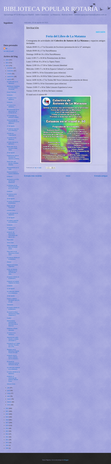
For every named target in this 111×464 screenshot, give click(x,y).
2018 (7, 420)
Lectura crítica (11, 210)
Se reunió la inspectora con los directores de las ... (13, 363)
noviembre (10, 71)
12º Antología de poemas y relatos (12, 116)
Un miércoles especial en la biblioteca (13, 368)
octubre (9, 73)
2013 (7, 434)
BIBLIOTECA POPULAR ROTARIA (51, 8)
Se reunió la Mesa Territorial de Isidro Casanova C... (13, 313)
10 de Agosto (11, 296)
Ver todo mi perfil (9, 51)
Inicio (68, 176)
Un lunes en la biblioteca (11, 105)
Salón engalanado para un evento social (12, 247)
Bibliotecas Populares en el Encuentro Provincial (13, 87)
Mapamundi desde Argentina (12, 265)
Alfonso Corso (11, 384)
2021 (7, 411)
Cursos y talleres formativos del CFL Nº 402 (13, 300)
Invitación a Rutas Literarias (12, 329)
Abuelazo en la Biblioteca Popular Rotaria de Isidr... (13, 351)
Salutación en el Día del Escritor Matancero (13, 181)
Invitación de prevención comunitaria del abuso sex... (12, 234)
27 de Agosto (11, 126)
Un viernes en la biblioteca (11, 194)
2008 (7, 448)
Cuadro (9, 318)
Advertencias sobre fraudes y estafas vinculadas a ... (12, 339)
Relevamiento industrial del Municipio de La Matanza (12, 323)
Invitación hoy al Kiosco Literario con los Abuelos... (13, 357)
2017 (7, 422)
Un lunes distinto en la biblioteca (13, 372)
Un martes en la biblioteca (11, 98)
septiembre (10, 76)
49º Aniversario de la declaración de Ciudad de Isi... (13, 111)
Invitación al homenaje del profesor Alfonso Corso (12, 379)
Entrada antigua (100, 176)
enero (9, 405)
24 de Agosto (11, 152)
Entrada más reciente (33, 176)
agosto (9, 79)
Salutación (10, 304)
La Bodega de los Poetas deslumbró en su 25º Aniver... (13, 187)
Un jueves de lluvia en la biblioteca (13, 202)
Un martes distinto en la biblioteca (13, 308)
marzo (9, 399)
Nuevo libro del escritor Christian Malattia (12, 163)
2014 (7, 431)
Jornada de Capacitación (11, 134)
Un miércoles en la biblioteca (12, 82)
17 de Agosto (11, 217)
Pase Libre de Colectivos (11, 206)
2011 (7, 439)
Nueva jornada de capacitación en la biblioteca (13, 121)
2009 (7, 445)
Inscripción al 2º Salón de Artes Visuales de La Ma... (13, 345)
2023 (7, 65)
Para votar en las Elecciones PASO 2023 (13, 253)
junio (8, 390)
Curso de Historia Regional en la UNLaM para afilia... (12, 272)
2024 (7, 63)
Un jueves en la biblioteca (11, 138)
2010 (7, 442)
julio (8, 387)
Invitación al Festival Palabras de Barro (13, 282)
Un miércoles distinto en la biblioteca (13, 292)
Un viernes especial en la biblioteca (12, 129)
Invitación (9, 95)
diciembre (10, 68)
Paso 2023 (10, 240)
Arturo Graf (10, 242)
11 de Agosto (11, 288)
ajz (6, 48)
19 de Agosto (11, 198)
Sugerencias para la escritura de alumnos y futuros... (13, 157)
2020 (7, 414)
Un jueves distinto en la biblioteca (13, 277)
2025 (7, 60)
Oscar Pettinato (11, 92)
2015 (7, 428)
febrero (9, 402)
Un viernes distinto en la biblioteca (13, 258)
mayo (9, 393)
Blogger (66, 460)
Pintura (9, 262)
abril (8, 396)
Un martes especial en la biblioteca (12, 221)
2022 (7, 408)
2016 (7, 425)
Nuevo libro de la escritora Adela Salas (12, 148)
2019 (7, 417)
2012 (7, 437)
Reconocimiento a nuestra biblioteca (13, 172)
